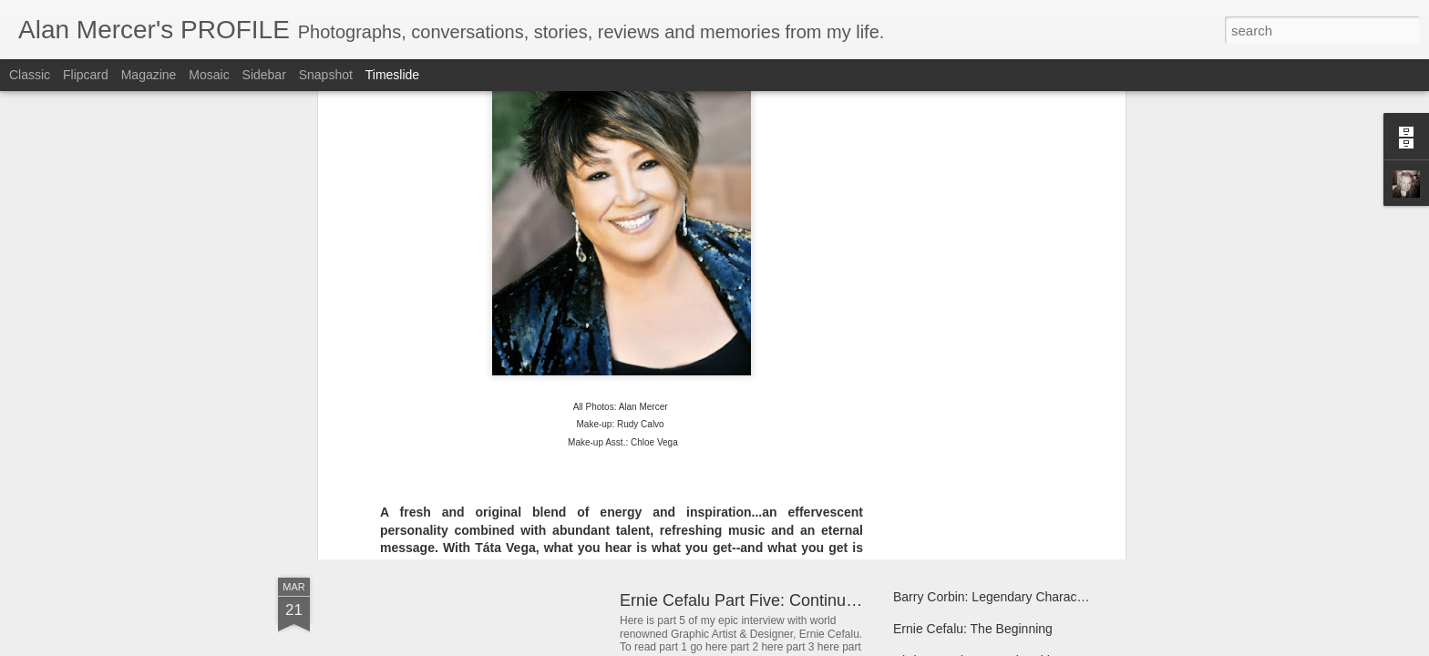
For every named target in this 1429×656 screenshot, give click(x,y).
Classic (29, 74)
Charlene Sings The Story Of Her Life (500, 423)
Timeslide (392, 74)
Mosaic (209, 74)
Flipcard (85, 74)
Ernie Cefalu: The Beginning (973, 628)
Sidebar (264, 74)
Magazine (149, 74)
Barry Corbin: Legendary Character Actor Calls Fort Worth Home (1075, 596)
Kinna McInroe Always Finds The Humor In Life (1026, 453)
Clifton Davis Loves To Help (971, 421)
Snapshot (326, 74)
